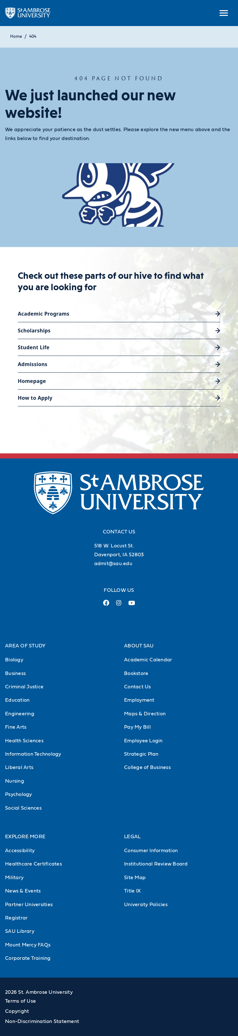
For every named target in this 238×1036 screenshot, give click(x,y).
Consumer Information (151, 850)
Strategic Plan (141, 754)
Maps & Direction (145, 713)
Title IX (132, 890)
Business (15, 673)
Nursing (14, 781)
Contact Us (137, 686)
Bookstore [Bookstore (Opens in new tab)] (136, 673)
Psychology (18, 794)
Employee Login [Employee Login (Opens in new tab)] (143, 740)
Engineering (19, 713)
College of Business (147, 767)
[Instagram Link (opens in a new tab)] (119, 605)
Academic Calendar (148, 659)
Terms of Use (20, 1001)
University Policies (146, 904)
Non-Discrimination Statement (42, 1021)
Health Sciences (24, 740)
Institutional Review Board (156, 863)
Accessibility (20, 850)
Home (16, 37)
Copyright (17, 1011)
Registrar (16, 917)
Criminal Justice (24, 686)
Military (14, 877)
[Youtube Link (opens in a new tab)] (131, 605)
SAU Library (19, 931)
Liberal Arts (19, 767)
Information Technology (33, 754)
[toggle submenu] (224, 13)
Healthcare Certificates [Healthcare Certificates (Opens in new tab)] (33, 863)
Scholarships (34, 330)
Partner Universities (29, 904)
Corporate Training (28, 958)
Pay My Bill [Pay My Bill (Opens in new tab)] (137, 727)
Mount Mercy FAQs (27, 944)
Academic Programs (43, 313)
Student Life (34, 347)
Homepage (32, 381)
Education (17, 700)
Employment (139, 700)
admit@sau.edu (113, 563)
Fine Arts (15, 727)
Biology (14, 659)
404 (32, 37)
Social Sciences (23, 808)
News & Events (23, 890)
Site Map (135, 877)
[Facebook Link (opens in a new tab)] (106, 605)
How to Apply (35, 397)
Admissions (32, 364)
